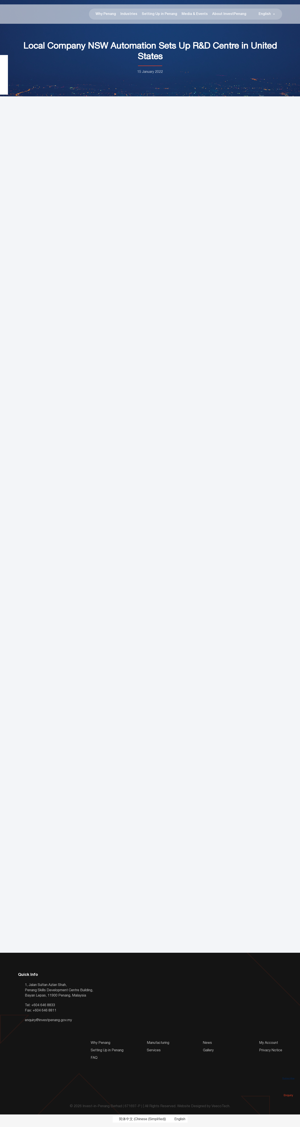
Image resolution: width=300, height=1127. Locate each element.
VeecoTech (220, 1109)
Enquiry (288, 1089)
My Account (268, 1045)
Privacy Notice (270, 1053)
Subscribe (288, 1072)
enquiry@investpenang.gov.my (48, 1022)
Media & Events (195, 15)
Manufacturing (158, 1045)
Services (154, 1053)
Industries (128, 15)
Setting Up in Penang (159, 15)
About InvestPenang (229, 15)
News (207, 1045)
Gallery (208, 1053)
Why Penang (106, 15)
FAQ (94, 1060)
